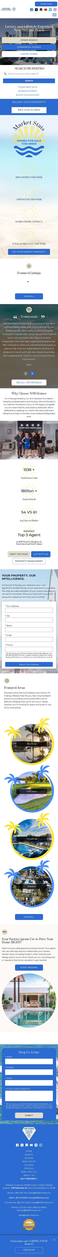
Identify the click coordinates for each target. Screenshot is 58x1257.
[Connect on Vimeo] (50, 9)
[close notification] (54, 1239)
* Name (8, 625)
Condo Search (29, 40)
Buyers (29, 1158)
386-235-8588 (21, 1198)
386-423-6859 (39, 1207)
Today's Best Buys (27, 87)
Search (29, 81)
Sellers (29, 1165)
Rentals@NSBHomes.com (29, 1210)
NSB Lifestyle (29, 1172)
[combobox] (29, 73)
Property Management (29, 561)
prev (25, 373)
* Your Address (12, 606)
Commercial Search (29, 47)
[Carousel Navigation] (29, 373)
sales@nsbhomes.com (29, 1215)
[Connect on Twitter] (36, 9)
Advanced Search (27, 91)
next (32, 373)
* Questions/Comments (17, 1089)
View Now (29, 1250)
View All (29, 296)
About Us (29, 1175)
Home (29, 1151)
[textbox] (30, 74)
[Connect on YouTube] (45, 9)
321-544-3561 (25, 1207)
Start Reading (29, 967)
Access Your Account (27, 95)
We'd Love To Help (29, 110)
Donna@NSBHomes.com (38, 1198)
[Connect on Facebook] (31, 9)
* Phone (9, 645)
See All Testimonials (29, 382)
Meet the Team (19, 554)
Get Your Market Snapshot (28, 252)
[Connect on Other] (41, 9)
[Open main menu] (54, 15)
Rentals (29, 1168)
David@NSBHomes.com (42, 1202)
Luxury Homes (29, 54)
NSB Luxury (29, 1161)
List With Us (41, 554)
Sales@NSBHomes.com (40, 1193)
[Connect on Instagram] (55, 9)
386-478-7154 (21, 1193)
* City (7, 616)
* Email (8, 635)
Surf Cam (46, 4)
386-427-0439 (23, 1202)
